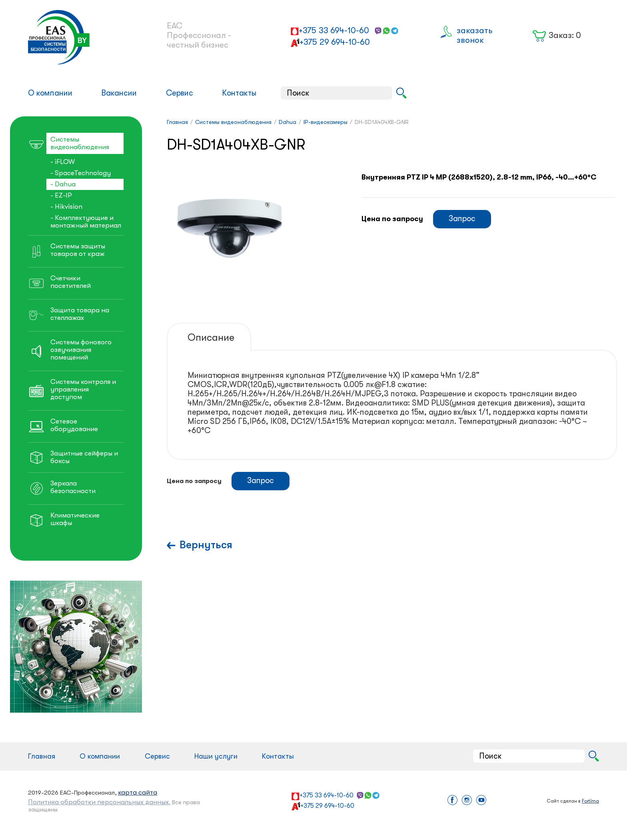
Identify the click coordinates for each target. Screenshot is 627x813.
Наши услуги (216, 756)
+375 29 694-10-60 (335, 42)
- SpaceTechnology (80, 173)
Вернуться (206, 545)
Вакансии (119, 93)
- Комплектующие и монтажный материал (85, 221)
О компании (50, 93)
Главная (41, 756)
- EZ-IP (61, 195)
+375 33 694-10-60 (334, 30)
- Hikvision (66, 206)
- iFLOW (62, 162)
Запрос (462, 218)
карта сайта (137, 792)
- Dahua (63, 184)
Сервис (179, 93)
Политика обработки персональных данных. (99, 802)
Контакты (239, 93)
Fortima (590, 801)
